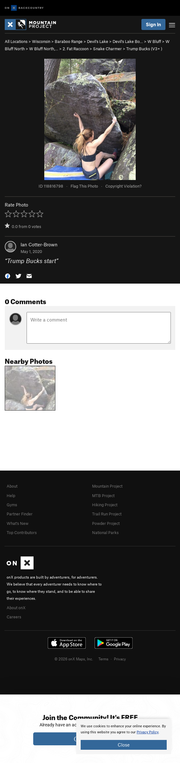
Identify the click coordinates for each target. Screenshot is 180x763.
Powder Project (106, 523)
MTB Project (103, 495)
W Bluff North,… (43, 48)
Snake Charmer (107, 48)
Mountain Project (107, 486)
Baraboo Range (69, 41)
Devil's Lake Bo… (128, 41)
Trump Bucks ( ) (144, 48)
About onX (16, 607)
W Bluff (154, 41)
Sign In (153, 24)
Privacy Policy (147, 732)
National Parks (105, 532)
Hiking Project (104, 504)
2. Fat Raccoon (76, 48)
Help (11, 495)
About (12, 486)
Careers (14, 616)
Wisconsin (41, 41)
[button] (7, 275)
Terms (103, 659)
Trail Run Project (106, 513)
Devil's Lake (97, 41)
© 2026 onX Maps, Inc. (73, 659)
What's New (17, 523)
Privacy (120, 659)
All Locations (16, 41)
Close (124, 745)
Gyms (12, 504)
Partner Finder (20, 513)
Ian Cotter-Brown (39, 244)
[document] (124, 736)
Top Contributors (22, 532)
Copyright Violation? (123, 186)
